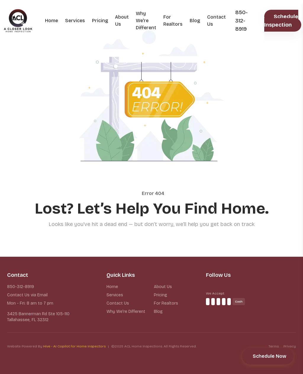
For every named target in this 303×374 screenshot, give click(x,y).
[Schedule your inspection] (268, 356)
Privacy (289, 346)
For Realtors (173, 20)
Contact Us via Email (27, 294)
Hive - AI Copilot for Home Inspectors (74, 346)
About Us (122, 20)
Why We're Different (146, 20)
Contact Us (216, 20)
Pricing (100, 20)
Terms (273, 346)
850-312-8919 (20, 286)
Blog (195, 20)
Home (51, 20)
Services (75, 20)
